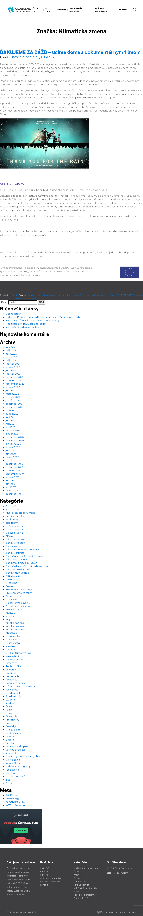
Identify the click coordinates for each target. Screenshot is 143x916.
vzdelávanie (12, 769)
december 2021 (14, 404)
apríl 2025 (11, 353)
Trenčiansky (12, 719)
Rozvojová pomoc (15, 683)
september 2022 (15, 384)
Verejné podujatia (15, 749)
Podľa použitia (13, 666)
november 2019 (14, 467)
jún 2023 (11, 370)
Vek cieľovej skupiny (17, 746)
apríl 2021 (11, 427)
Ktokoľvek (11, 633)
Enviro (9, 586)
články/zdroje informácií (19, 569)
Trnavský (11, 726)
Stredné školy (13, 696)
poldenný (11, 669)
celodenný (12, 523)
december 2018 (14, 494)
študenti (10, 703)
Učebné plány (13, 733)
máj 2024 (11, 360)
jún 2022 (11, 390)
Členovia (61, 9)
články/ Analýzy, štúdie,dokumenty (25, 556)
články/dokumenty (16, 559)
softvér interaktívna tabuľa (20, 686)
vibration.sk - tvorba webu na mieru (116, 912)
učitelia (10, 743)
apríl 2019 (11, 487)
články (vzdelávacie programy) (23, 549)
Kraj (8, 619)
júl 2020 (10, 450)
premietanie (12, 676)
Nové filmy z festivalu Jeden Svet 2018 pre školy (32, 320)
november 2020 (15, 440)
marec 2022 (12, 394)
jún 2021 (10, 420)
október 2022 (13, 380)
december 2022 (15, 377)
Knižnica (10, 613)
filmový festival (14, 599)
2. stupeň (11, 506)
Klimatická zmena (15, 609)
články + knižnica (15, 553)
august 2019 (12, 477)
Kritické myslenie (15, 623)
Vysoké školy (13, 763)
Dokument (12, 579)
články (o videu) (14, 546)
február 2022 (13, 397)
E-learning (11, 583)
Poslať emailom (120, 873)
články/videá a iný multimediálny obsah (27, 566)
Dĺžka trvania (13, 576)
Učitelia (10, 736)
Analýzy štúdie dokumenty (21, 513)
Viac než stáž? (13, 314)
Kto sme (47, 10)
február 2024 (13, 363)
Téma (9, 706)
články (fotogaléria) (16, 539)
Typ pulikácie (13, 729)
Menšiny (10, 646)
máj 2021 (10, 424)
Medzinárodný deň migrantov (22, 327)
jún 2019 (10, 484)
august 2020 (13, 447)
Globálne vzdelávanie (18, 603)
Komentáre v (15, 802)
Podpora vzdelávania (101, 10)
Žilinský (10, 783)
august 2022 (13, 387)
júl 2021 (10, 417)
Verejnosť (11, 753)
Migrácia (10, 649)
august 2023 (13, 367)
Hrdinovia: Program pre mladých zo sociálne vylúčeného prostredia (43, 317)
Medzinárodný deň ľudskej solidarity (26, 324)
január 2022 (12, 400)
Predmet (11, 673)
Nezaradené (12, 656)
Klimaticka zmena (68, 295)
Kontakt (123, 9)
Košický (10, 616)
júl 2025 (10, 347)
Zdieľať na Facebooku (121, 868)
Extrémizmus (13, 596)
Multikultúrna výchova (18, 653)
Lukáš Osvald (48, 57)
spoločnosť (12, 689)
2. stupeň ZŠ (13, 509)
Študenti (11, 699)
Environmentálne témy (19, 589)
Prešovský (11, 679)
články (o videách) (16, 543)
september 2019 (15, 474)
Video (82, 295)
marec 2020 (12, 457)
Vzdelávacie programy (18, 766)
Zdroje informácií (15, 776)
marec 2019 (12, 490)
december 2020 (15, 437)
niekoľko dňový (14, 659)
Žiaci (8, 779)
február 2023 (13, 373)
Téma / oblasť (13, 716)
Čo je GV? (35, 10)
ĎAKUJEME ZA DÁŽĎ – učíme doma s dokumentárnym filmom (70, 52)
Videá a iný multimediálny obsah (23, 756)
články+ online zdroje (17, 573)
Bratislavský (12, 519)
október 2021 (13, 410)
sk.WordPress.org (15, 805)
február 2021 (13, 430)
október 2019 (13, 470)
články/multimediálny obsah (21, 563)
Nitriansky (11, 663)
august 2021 (12, 414)
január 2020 (12, 460)
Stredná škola (13, 693)
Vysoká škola (13, 759)
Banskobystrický (15, 516)
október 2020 (13, 444)
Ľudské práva (13, 636)
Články (15, 295)
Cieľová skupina (14, 526)
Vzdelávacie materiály (75, 10)
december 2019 (14, 464)
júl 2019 (10, 480)
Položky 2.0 (14, 798)
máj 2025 (11, 350)
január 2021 (12, 434)
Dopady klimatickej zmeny (42, 295)
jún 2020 (11, 454)
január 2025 (12, 357)
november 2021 (14, 407)
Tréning (10, 723)
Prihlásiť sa (11, 795)
